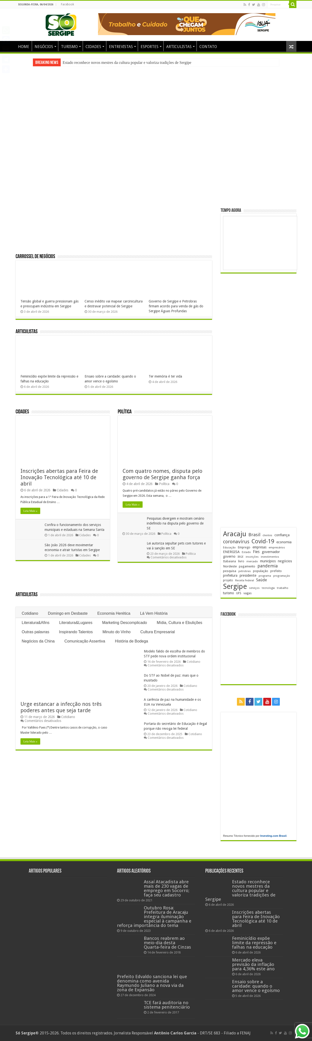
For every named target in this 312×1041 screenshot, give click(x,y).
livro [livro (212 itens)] (241, 561)
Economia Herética (113, 613)
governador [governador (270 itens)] (271, 552)
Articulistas (27, 332)
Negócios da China (38, 641)
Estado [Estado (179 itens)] (246, 552)
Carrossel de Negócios (35, 257)
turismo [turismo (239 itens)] (228, 593)
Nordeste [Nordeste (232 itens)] (230, 566)
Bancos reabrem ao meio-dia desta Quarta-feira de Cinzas (167, 943)
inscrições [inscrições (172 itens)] (252, 556)
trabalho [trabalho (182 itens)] (282, 588)
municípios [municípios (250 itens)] (268, 561)
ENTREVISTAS (121, 46)
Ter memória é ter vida (165, 376)
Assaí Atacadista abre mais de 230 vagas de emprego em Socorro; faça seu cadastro (166, 888)
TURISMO (69, 46)
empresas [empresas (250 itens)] (259, 547)
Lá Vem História (154, 613)
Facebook (67, 4)
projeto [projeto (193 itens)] (228, 580)
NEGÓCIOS (44, 46)
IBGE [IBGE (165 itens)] (241, 556)
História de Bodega (131, 641)
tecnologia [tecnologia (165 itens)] (268, 588)
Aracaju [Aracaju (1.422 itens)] (234, 534)
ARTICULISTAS (179, 46)
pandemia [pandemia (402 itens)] (267, 565)
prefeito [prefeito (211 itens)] (276, 571)
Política (125, 412)
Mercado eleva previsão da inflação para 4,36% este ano (253, 964)
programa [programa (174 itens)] (265, 575)
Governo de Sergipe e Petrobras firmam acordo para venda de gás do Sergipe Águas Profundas (176, 306)
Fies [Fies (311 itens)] (256, 551)
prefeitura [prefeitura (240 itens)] (230, 575)
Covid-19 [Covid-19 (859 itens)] (263, 541)
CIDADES (93, 46)
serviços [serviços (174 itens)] (254, 588)
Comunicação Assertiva (84, 641)
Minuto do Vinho (116, 632)
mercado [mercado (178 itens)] (252, 561)
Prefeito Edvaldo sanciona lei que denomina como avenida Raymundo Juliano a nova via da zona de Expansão (152, 983)
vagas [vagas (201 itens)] (248, 593)
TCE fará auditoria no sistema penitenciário (167, 1005)
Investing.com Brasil (273, 835)
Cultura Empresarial (157, 632)
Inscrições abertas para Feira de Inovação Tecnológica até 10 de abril (59, 477)
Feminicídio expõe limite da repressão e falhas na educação (254, 943)
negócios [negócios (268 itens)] (285, 561)
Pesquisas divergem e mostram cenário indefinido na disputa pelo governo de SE (176, 523)
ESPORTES (149, 46)
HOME (23, 46)
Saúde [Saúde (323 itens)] (261, 580)
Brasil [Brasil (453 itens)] (254, 534)
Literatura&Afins (35, 623)
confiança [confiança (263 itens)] (282, 535)
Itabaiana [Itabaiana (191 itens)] (229, 561)
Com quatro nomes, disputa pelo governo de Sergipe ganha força (162, 474)
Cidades (22, 412)
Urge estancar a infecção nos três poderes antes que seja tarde (61, 707)
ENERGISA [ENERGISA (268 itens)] (231, 552)
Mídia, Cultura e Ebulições (179, 623)
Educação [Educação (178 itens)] (229, 547)
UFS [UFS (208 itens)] (238, 593)
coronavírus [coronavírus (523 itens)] (236, 542)
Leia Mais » (30, 511)
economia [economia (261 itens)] (284, 542)
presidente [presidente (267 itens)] (248, 575)
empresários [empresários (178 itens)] (277, 547)
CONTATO (208, 46)
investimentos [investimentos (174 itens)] (270, 556)
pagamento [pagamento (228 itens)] (247, 566)
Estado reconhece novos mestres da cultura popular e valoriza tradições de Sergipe (127, 62)
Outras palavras (35, 632)
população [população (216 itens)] (260, 571)
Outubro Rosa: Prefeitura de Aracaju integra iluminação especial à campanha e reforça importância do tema (154, 916)
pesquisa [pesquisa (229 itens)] (229, 571)
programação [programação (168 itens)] (281, 575)
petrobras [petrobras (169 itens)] (244, 571)
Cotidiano (30, 613)
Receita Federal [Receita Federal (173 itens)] (244, 580)
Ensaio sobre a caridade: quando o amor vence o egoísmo (256, 986)
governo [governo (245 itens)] (229, 556)
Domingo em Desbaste (68, 613)
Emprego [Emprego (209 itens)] (244, 547)
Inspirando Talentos (76, 632)
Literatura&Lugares (75, 623)
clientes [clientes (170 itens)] (267, 535)
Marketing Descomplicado (124, 623)
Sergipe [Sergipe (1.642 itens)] (235, 586)
